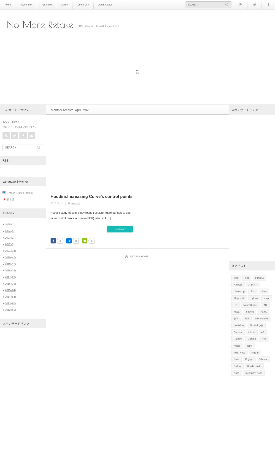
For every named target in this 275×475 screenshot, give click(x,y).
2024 (9, 231)
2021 (10, 250)
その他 (263, 311)
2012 (10, 309)
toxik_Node (239, 352)
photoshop (239, 291)
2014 (10, 296)
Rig (235, 305)
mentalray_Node (253, 373)
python (254, 298)
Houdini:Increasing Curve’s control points (91, 196)
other (264, 291)
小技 (264, 339)
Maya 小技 (239, 298)
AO (265, 305)
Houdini (75, 203)
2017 (10, 277)
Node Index (26, 4)
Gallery (64, 4)
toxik (236, 278)
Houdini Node (254, 366)
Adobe (237, 346)
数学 (236, 318)
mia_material (261, 318)
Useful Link (82, 4)
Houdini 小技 (256, 325)
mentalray (239, 325)
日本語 (10, 199)
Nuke (236, 359)
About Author (104, 4)
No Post (238, 284)
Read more (120, 229)
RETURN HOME (139, 256)
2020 (10, 257)
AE (262, 332)
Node (236, 373)
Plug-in (255, 352)
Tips (247, 278)
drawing (249, 311)
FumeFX (259, 278)
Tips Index (46, 4)
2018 (10, 270)
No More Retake (40, 24)
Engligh (249, 359)
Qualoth (252, 339)
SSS (247, 318)
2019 (10, 264)
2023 (9, 237)
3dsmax (263, 359)
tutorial (251, 332)
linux (253, 291)
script (266, 298)
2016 (10, 283)
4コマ (250, 346)
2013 (10, 303)
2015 (10, 290)
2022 (9, 244)
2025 (9, 224)
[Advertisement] (23, 401)
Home (8, 4)
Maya (236, 311)
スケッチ (252, 284)
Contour (238, 332)
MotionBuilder (250, 305)
